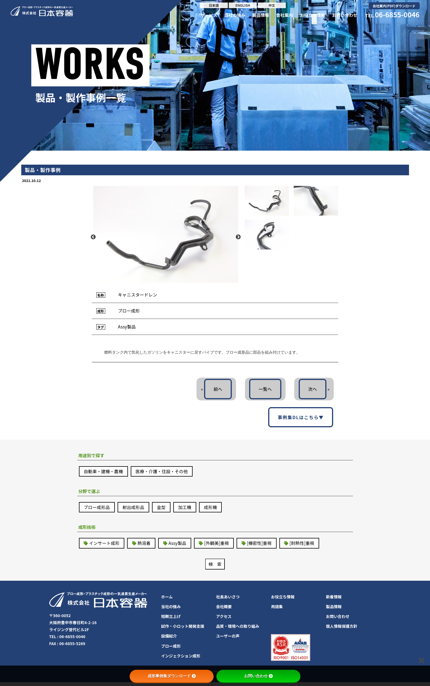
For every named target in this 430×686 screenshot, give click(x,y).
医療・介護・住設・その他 (164, 473)
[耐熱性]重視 (307, 546)
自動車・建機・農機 (104, 473)
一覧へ (264, 390)
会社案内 (284, 15)
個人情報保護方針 (341, 630)
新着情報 (334, 600)
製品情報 (260, 15)
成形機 (214, 510)
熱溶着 (145, 546)
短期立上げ (171, 620)
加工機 (187, 510)
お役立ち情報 (312, 15)
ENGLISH (242, 5)
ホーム (167, 600)
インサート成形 (105, 546)
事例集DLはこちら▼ (301, 419)
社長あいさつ (228, 600)
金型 (163, 510)
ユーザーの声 (228, 640)
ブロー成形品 (97, 510)
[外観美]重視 (219, 546)
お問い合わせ (344, 15)
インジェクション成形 (180, 659)
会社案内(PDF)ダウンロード (394, 5)
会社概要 (224, 610)
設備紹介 (169, 640)
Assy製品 (179, 546)
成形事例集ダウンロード (172, 675)
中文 (271, 5)
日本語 (214, 5)
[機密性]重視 (263, 546)
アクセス (224, 620)
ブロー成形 (171, 649)
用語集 (277, 610)
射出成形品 (135, 510)
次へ (312, 390)
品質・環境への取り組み (237, 630)
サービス (208, 15)
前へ (215, 390)
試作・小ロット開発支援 (182, 630)
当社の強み (234, 15)
